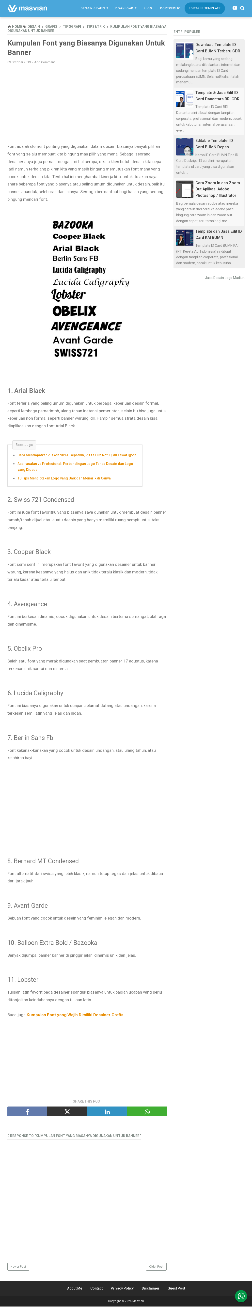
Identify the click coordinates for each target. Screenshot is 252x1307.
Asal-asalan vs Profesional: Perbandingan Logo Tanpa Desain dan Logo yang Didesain (75, 467)
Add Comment (44, 62)
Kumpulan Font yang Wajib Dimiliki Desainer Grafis (75, 1015)
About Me (74, 1289)
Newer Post (18, 1267)
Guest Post (176, 1289)
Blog (148, 8)
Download (124, 8)
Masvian (138, 1301)
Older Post (156, 1267)
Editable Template (205, 8)
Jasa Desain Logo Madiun (225, 278)
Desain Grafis (93, 8)
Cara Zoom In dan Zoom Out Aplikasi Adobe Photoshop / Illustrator (217, 189)
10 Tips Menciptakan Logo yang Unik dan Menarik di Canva (64, 478)
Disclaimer (150, 1289)
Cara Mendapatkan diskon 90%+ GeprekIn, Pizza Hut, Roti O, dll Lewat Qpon (76, 456)
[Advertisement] (87, 103)
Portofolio (170, 8)
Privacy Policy (122, 1289)
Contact (96, 1289)
